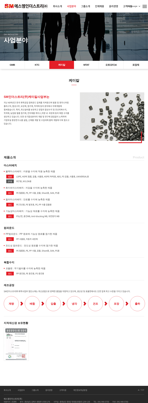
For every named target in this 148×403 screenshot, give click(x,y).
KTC (37, 65)
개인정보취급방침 (80, 390)
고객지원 (62, 390)
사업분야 (71, 6)
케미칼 (61, 65)
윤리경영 (113, 6)
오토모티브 (111, 65)
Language (132, 6)
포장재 (135, 65)
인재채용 (99, 6)
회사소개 (57, 6)
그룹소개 (85, 6)
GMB (12, 65)
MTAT (86, 65)
